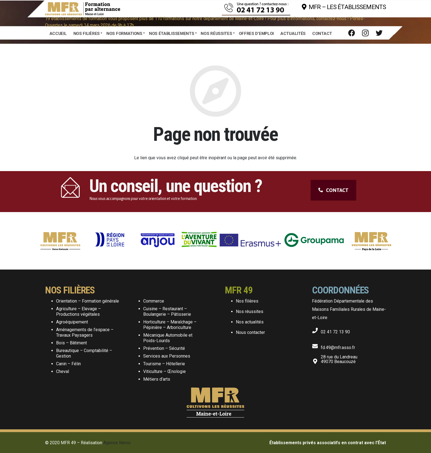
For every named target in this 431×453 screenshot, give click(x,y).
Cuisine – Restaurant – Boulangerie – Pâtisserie (167, 311)
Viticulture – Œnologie (164, 371)
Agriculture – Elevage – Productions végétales (78, 311)
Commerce (153, 301)
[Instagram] (365, 33)
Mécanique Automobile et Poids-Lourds (167, 338)
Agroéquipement (72, 322)
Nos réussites (249, 311)
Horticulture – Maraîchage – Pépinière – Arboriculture (170, 324)
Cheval (62, 371)
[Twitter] (379, 33)
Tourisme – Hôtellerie (164, 363)
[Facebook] (351, 33)
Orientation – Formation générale (87, 301)
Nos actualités (250, 322)
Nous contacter (250, 332)
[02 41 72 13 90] (316, 329)
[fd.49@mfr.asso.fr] (316, 345)
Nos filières (247, 301)
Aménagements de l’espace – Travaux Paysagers (85, 332)
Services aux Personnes (166, 356)
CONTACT (333, 190)
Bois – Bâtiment (71, 342)
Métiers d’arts (156, 379)
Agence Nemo (117, 442)
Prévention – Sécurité (164, 348)
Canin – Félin (68, 363)
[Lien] (82, 7)
